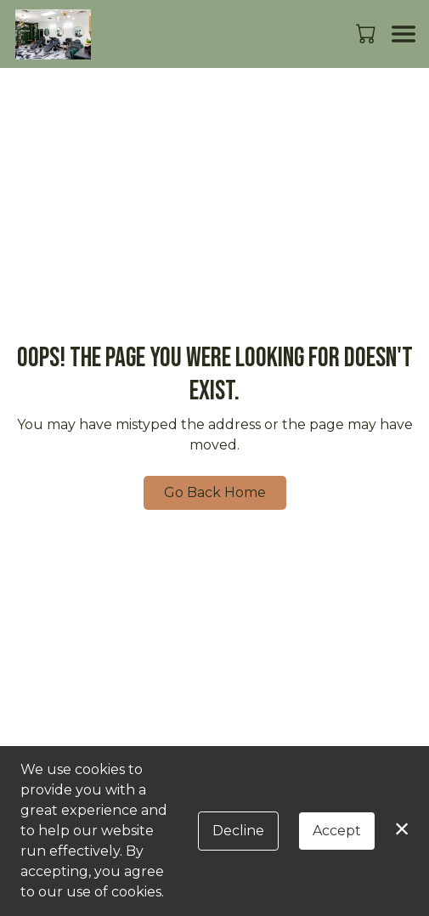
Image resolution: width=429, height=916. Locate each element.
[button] (367, 33)
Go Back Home (215, 492)
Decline (238, 831)
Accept (337, 831)
